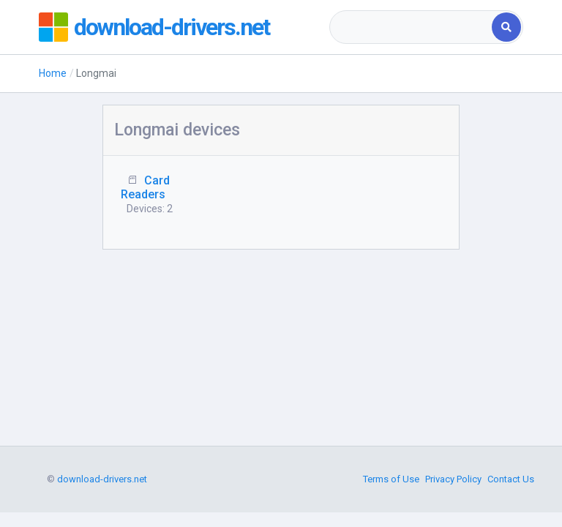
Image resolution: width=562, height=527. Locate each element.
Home (53, 73)
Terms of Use (391, 479)
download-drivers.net (171, 27)
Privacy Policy (453, 479)
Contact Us (510, 479)
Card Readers (145, 187)
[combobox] (411, 27)
